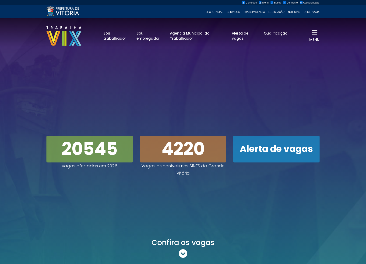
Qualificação (275, 33)
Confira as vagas (183, 247)
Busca (276, 2)
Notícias (294, 12)
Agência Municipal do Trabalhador (189, 36)
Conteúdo (249, 2)
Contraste (290, 2)
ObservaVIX (312, 12)
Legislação (276, 12)
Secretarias (214, 12)
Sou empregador (148, 36)
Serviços (233, 12)
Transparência (254, 12)
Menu (264, 2)
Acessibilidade (310, 2)
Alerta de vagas (240, 36)
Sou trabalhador (114, 36)
